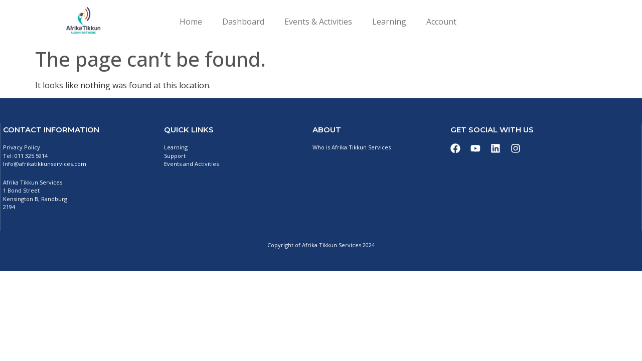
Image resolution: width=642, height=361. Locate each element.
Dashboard (243, 21)
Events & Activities (318, 21)
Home (191, 21)
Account (441, 21)
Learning (389, 21)
